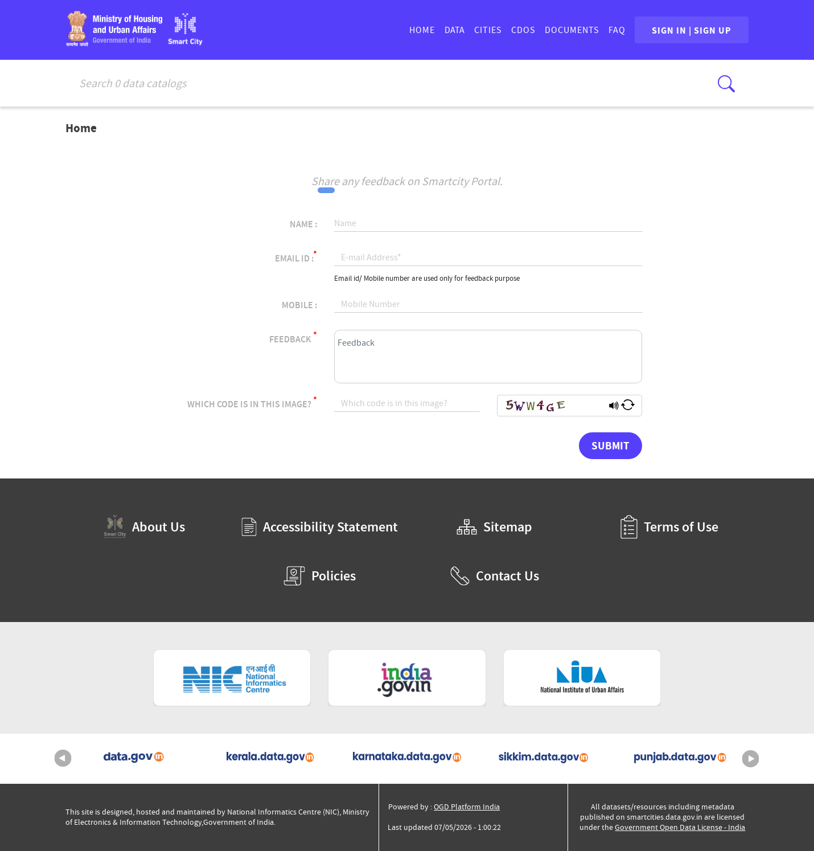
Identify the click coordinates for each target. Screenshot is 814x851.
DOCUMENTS (571, 30)
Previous (63, 759)
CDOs (522, 30)
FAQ (615, 30)
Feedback (293, 337)
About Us (144, 526)
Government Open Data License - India (680, 827)
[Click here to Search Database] (726, 83)
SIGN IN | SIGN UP (691, 30)
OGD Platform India (467, 806)
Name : (303, 224)
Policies (319, 576)
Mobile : (299, 305)
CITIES (487, 30)
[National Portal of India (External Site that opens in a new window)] (407, 677)
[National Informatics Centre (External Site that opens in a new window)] (232, 677)
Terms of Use (669, 527)
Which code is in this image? (252, 402)
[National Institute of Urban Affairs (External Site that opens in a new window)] (582, 677)
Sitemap (494, 527)
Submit (610, 445)
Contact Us (494, 576)
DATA (453, 30)
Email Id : (296, 256)
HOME (421, 30)
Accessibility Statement (319, 527)
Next (751, 759)
